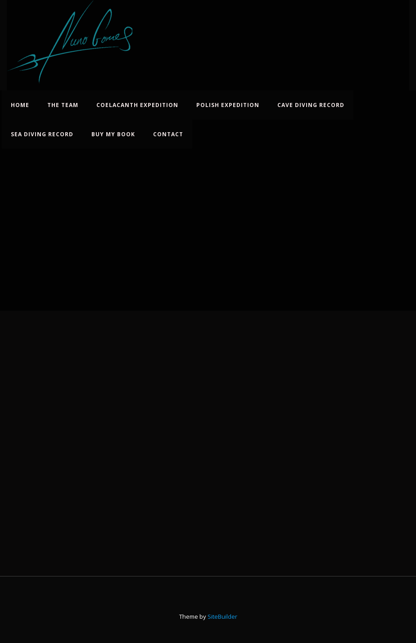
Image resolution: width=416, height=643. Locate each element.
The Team (62, 105)
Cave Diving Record (310, 105)
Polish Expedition (227, 105)
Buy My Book (113, 134)
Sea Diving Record (42, 134)
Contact (168, 134)
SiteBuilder (222, 616)
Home (20, 105)
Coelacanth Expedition (137, 105)
